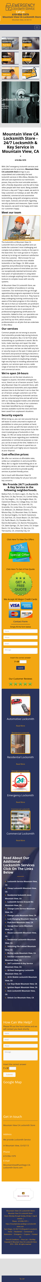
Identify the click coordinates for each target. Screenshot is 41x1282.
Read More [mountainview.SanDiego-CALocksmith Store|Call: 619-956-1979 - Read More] (6, 45)
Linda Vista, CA (19, 507)
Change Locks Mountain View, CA (21, 915)
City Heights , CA (11, 499)
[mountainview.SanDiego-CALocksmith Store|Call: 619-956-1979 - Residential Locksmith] (20, 759)
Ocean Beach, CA (23, 517)
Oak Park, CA (10, 517)
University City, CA (22, 531)
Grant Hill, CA (27, 504)
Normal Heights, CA (13, 515)
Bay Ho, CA (33, 494)
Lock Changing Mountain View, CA (22, 919)
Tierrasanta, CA (8, 531)
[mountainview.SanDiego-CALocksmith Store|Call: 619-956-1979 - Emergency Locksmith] (20, 797)
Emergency (18, 1234)
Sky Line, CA (29, 528)
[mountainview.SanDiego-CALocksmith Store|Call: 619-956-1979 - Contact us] (27, 71)
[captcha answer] (23, 661)
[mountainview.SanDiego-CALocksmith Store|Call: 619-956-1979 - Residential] (27, 42)
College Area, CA (26, 502)
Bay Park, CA (7, 496)
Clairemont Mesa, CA (10, 502)
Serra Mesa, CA (17, 528)
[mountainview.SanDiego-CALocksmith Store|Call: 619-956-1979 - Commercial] (27, 56)
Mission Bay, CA (8, 512)
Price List (24, 1239)
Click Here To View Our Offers (20, 539)
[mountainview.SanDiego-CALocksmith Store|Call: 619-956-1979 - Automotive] (7, 42)
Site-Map (32, 1239)
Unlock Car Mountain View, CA (20, 997)
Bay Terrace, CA (19, 496)
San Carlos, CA (26, 525)
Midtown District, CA (24, 510)
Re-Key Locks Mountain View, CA (21, 953)
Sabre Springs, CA (12, 525)
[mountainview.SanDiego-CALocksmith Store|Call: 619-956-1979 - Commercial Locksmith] (20, 835)
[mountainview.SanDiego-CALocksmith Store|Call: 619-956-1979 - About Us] (6, 71)
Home (10, 1232)
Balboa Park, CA (8, 494)
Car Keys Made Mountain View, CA (22, 984)
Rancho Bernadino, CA (11, 523)
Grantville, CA (7, 507)
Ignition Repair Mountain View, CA (22, 987)
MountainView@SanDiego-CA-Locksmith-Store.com (17, 1166)
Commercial (28, 1232)
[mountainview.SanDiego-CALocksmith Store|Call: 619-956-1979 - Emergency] (6, 56)
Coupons (27, 1234)
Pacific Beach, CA (12, 520)
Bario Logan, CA (21, 494)
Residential (18, 1232)
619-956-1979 (20, 14)
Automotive (8, 1234)
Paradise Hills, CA (26, 520)
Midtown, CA (10, 510)
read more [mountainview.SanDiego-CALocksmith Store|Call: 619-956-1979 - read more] (27, 45)
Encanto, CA (16, 504)
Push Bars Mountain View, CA (20, 922)
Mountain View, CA (23, 512)
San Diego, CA (18, 263)
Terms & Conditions (12, 1239)
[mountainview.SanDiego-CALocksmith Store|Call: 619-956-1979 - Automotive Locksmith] (20, 720)
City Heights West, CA (27, 499)
